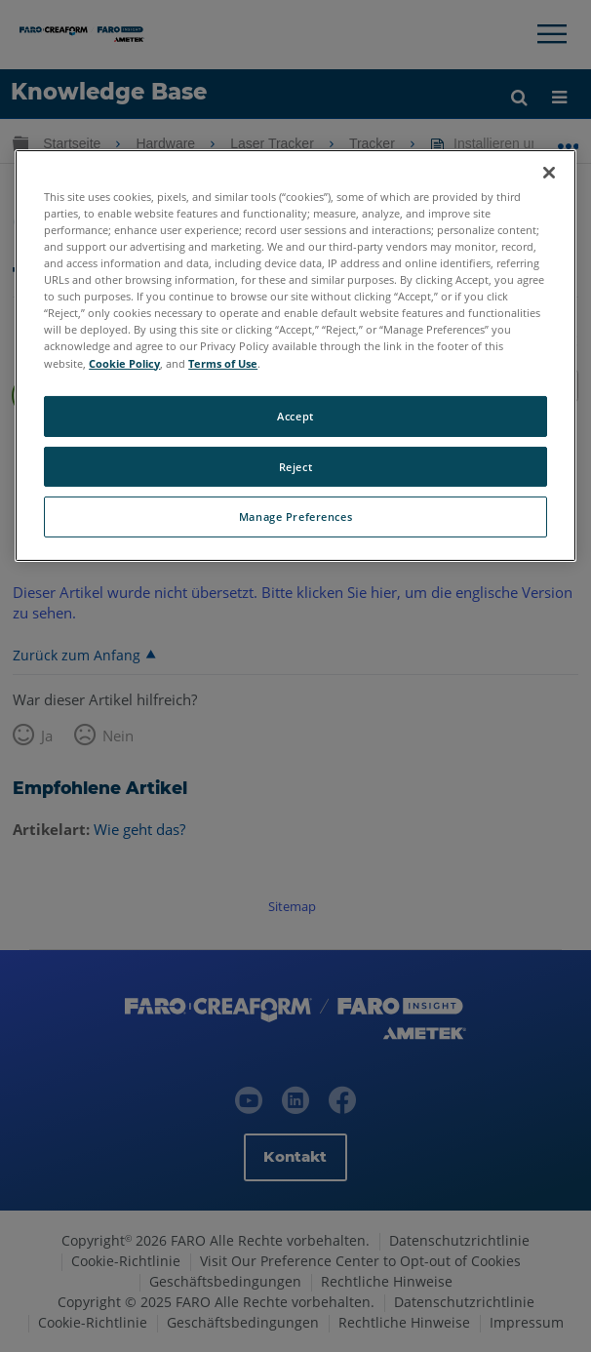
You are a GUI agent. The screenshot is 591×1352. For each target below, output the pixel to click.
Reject (295, 465)
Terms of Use (222, 362)
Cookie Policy (124, 362)
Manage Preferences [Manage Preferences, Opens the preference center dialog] (295, 516)
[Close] (549, 172)
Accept (295, 416)
